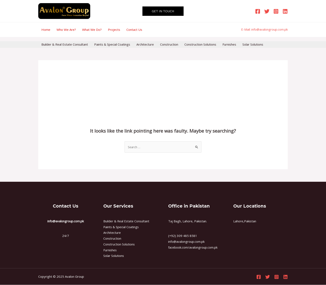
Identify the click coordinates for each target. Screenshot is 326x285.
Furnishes (229, 44)
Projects (114, 29)
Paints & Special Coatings (112, 44)
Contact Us (134, 29)
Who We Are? (66, 29)
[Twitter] (266, 11)
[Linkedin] (285, 11)
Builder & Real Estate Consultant (64, 44)
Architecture (145, 44)
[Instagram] (276, 11)
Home (45, 29)
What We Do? (92, 29)
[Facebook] (257, 11)
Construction (169, 44)
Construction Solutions (200, 44)
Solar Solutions (252, 44)
